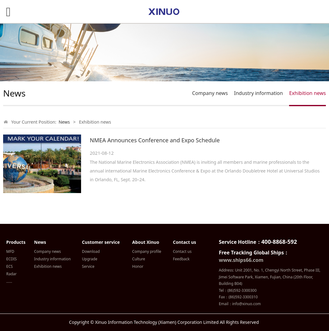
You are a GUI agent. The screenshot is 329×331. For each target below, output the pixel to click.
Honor (137, 266)
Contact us (182, 251)
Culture (138, 259)
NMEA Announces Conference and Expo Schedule (155, 140)
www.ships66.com (241, 260)
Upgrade (89, 259)
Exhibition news (307, 93)
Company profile (146, 251)
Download (91, 251)
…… (9, 281)
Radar (11, 274)
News (64, 122)
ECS (9, 266)
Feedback (181, 259)
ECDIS (11, 259)
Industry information (258, 93)
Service (88, 266)
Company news (210, 93)
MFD (10, 251)
